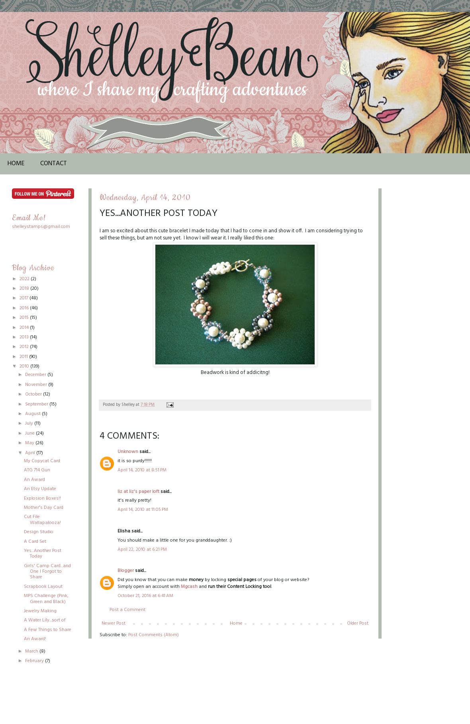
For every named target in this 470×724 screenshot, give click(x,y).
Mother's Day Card (43, 508)
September (37, 404)
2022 (25, 279)
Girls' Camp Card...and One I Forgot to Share (47, 572)
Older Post (357, 623)
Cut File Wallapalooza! (42, 519)
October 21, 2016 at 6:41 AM (145, 596)
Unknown (128, 452)
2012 (25, 347)
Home (16, 163)
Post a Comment (127, 610)
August (33, 414)
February (35, 661)
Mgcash (189, 587)
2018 (25, 289)
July (29, 423)
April (30, 453)
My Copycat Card (42, 461)
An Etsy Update (40, 489)
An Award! (35, 639)
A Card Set (35, 542)
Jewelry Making (40, 611)
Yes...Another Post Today (42, 553)
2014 (25, 328)
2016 (25, 308)
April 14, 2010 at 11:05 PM (143, 510)
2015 (25, 318)
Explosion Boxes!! (42, 498)
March (32, 651)
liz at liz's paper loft (138, 492)
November (36, 385)
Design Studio (38, 532)
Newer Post (113, 623)
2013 (25, 337)
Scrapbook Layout (43, 587)
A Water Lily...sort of (45, 620)
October (34, 394)
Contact (53, 163)
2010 (25, 366)
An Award (34, 480)
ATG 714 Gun (37, 470)
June (30, 433)
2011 (24, 357)
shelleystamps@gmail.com (41, 227)
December (36, 375)
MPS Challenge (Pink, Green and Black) (46, 598)
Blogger (126, 571)
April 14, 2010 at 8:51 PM (142, 470)
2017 (24, 298)
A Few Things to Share (47, 630)
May (30, 443)
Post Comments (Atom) (153, 635)
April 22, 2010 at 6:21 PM (142, 550)
